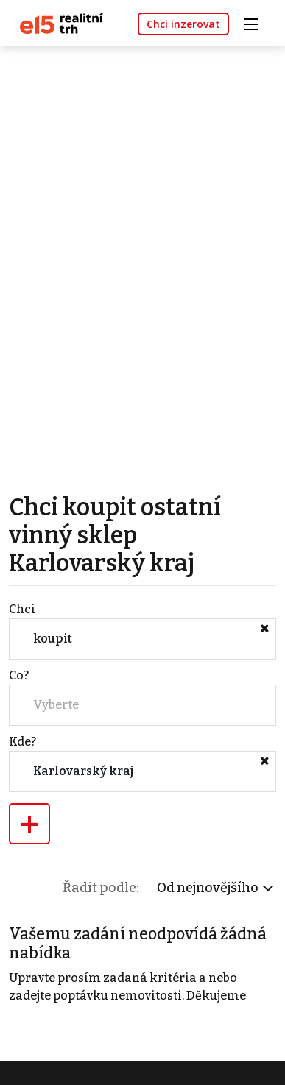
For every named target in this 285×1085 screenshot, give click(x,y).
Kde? (22, 742)
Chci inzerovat (183, 24)
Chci (22, 609)
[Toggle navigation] (256, 22)
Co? (19, 675)
